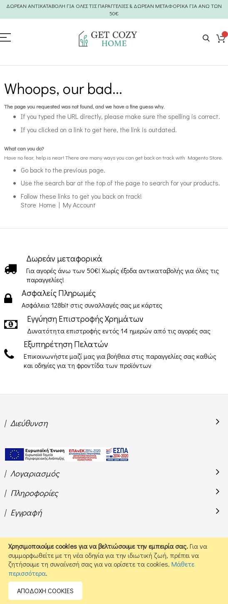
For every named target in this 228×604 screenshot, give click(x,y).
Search (206, 38)
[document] (114, 571)
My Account (79, 204)
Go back (32, 169)
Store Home (38, 204)
